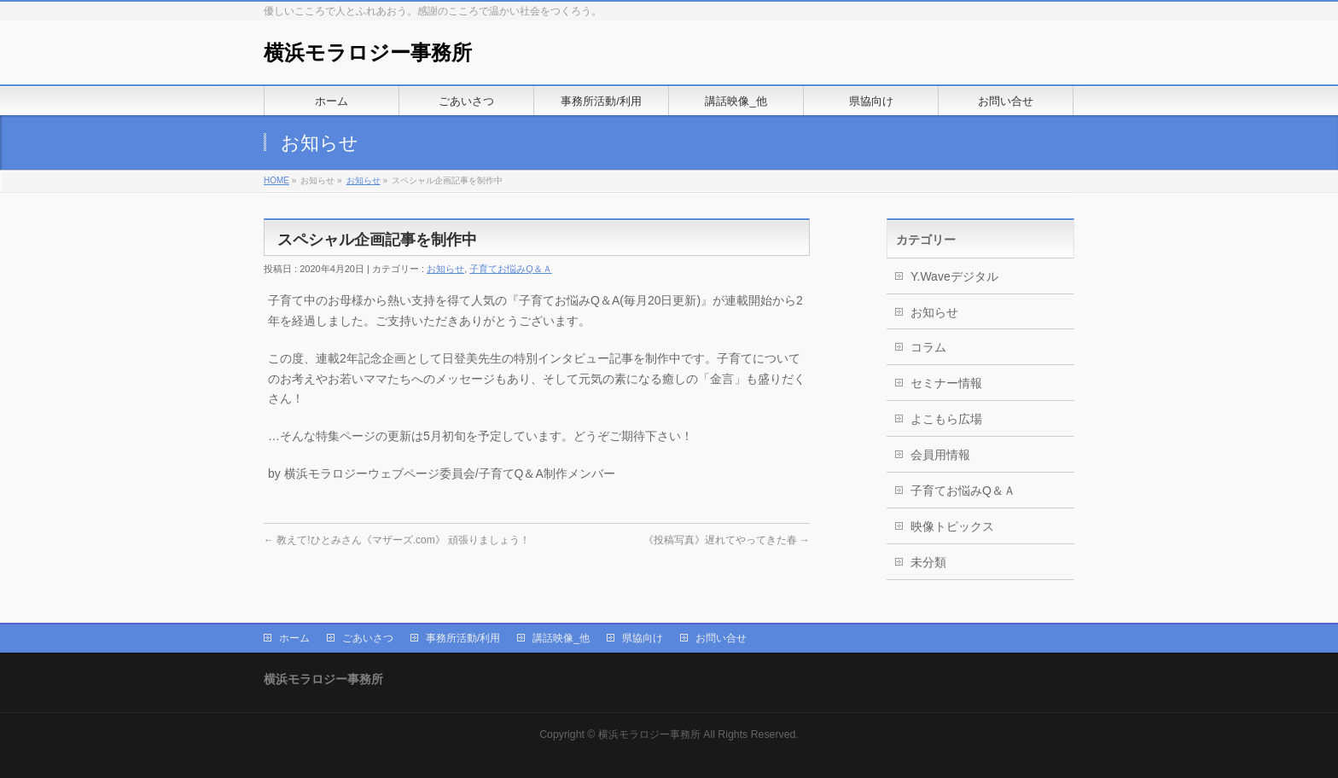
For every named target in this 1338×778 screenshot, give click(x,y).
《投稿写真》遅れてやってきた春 (726, 540)
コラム (928, 347)
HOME (276, 180)
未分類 (928, 562)
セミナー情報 (946, 383)
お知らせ (363, 180)
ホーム (294, 638)
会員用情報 (940, 455)
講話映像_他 (561, 638)
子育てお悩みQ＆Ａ (510, 269)
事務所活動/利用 (463, 638)
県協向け (642, 638)
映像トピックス (952, 526)
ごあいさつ (367, 638)
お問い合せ (721, 638)
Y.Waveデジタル (954, 276)
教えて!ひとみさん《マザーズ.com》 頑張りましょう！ (397, 540)
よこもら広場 (946, 419)
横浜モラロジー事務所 (368, 52)
